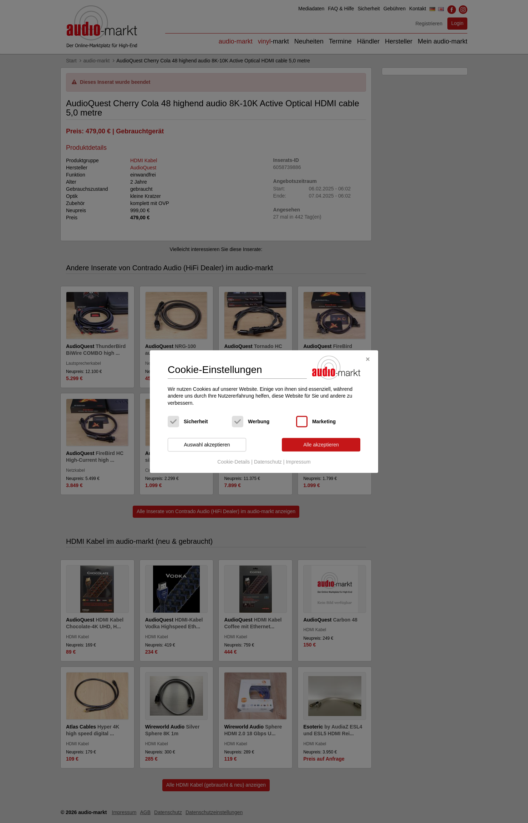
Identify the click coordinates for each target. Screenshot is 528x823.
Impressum (298, 462)
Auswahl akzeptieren (207, 445)
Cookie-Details (233, 462)
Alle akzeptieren (321, 445)
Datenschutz (268, 462)
